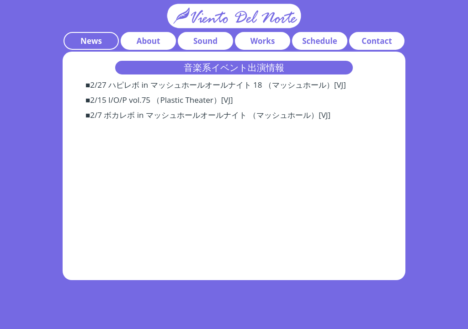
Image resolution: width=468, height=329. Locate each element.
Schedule (319, 41)
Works (262, 41)
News (91, 41)
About (148, 41)
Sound (205, 41)
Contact (377, 41)
